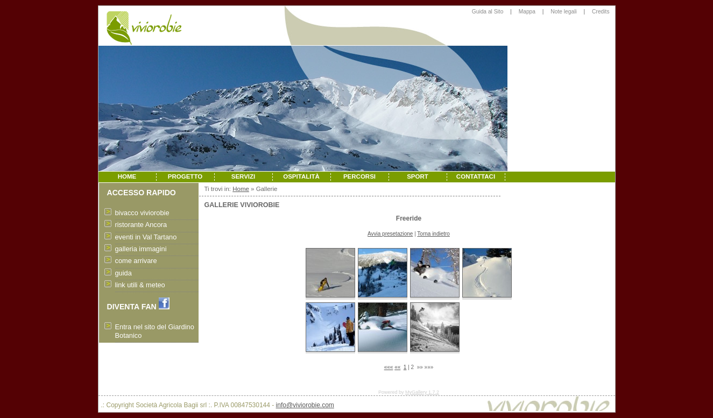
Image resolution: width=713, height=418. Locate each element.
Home (240, 189)
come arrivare (136, 261)
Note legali (563, 12)
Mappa (527, 12)
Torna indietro (433, 234)
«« (397, 367)
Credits (600, 12)
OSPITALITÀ (301, 176)
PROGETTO (185, 176)
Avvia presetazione (390, 234)
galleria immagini (141, 249)
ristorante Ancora (141, 225)
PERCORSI (359, 176)
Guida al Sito (488, 12)
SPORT (417, 176)
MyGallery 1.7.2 (422, 392)
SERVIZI (243, 176)
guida (123, 273)
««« (388, 367)
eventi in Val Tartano (146, 237)
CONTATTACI (475, 176)
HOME (127, 176)
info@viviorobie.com (305, 405)
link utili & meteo (140, 285)
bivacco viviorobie (142, 213)
